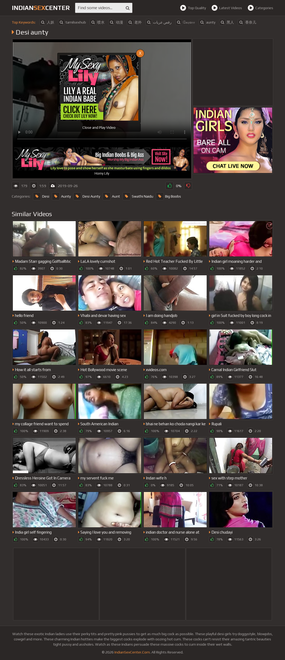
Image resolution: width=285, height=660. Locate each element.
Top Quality (193, 8)
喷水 (97, 22)
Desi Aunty (86, 196)
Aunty (61, 196)
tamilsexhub (72, 22)
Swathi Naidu (138, 196)
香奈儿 (247, 22)
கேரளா (185, 22)
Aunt (111, 196)
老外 (134, 22)
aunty (207, 22)
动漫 (115, 22)
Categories (260, 8)
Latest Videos (226, 8)
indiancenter (41, 7)
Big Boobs (168, 196)
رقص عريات (159, 22)
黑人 (226, 22)
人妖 (47, 22)
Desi (41, 196)
